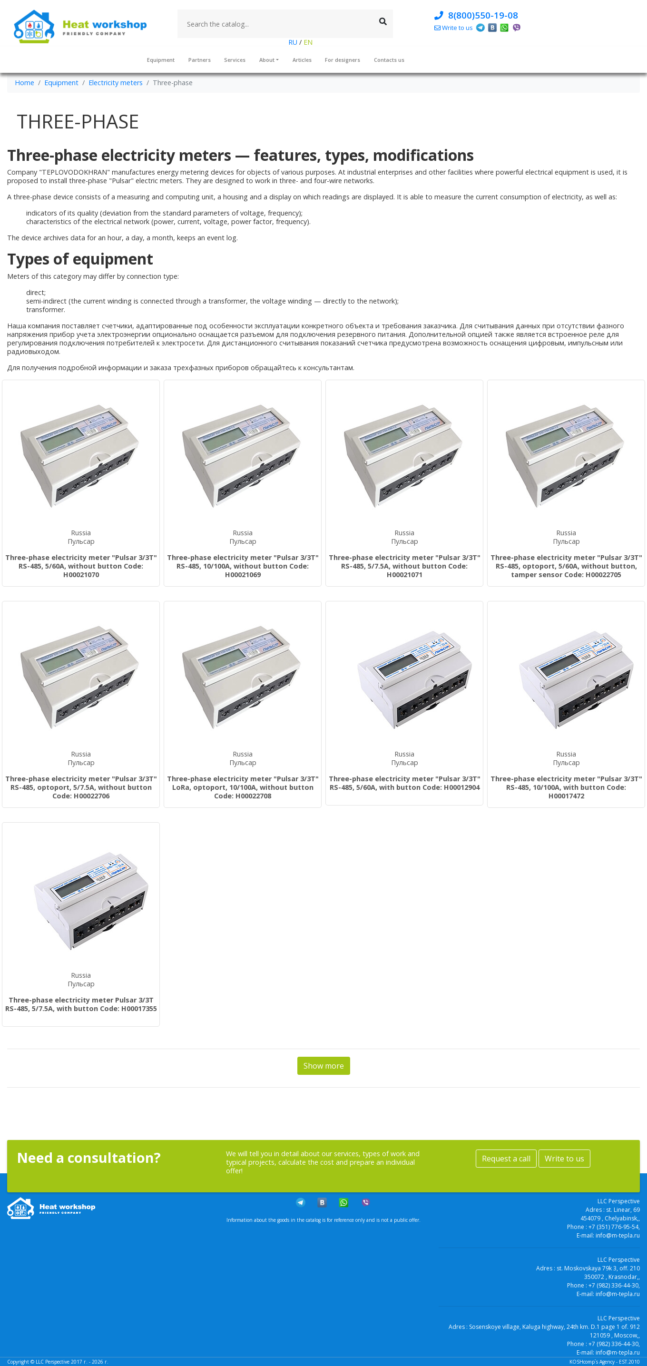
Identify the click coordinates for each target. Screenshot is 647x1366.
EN (307, 42)
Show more (324, 1066)
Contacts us (389, 59)
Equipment (161, 59)
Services (234, 59)
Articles (302, 59)
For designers (342, 59)
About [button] (266, 59)
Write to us (564, 1158)
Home (24, 82)
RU (293, 42)
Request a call (506, 1158)
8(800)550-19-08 (476, 15)
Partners (199, 59)
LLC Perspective (52, 1361)
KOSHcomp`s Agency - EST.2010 (604, 1361)
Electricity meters (115, 82)
